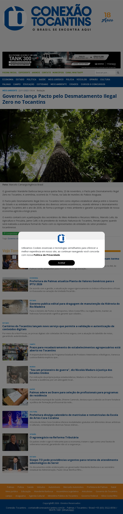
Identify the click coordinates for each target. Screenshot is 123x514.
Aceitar (61, 262)
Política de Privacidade (47, 254)
